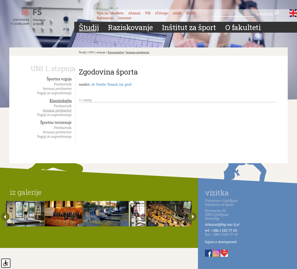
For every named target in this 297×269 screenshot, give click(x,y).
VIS (148, 13)
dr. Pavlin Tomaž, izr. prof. (111, 84)
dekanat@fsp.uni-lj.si (222, 224)
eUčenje (161, 13)
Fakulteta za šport (33, 16)
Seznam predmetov (137, 52)
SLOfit (191, 13)
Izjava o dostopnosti (221, 242)
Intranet (125, 18)
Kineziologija (116, 52)
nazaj (88, 100)
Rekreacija (105, 18)
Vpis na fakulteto (110, 13)
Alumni (134, 13)
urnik (177, 13)
